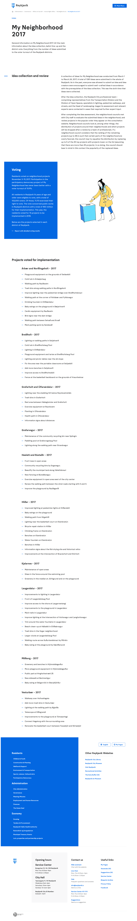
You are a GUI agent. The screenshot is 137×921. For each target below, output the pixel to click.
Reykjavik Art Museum (93, 779)
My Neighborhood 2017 (74, 11)
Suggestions (84, 901)
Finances (16, 804)
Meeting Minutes (19, 797)
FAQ (84, 880)
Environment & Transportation (24, 770)
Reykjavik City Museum (93, 763)
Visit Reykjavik (90, 767)
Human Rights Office (49, 11)
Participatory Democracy (22, 778)
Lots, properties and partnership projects (28, 838)
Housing (16, 819)
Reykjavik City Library (93, 759)
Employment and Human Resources (26, 800)
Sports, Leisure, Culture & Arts (24, 774)
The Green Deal (18, 808)
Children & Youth (19, 759)
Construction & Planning (22, 763)
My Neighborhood (61, 11)
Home (12, 12)
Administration (19, 11)
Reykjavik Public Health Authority (25, 827)
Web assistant (84, 866)
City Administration (20, 789)
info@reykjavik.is (84, 886)
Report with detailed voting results (27, 231)
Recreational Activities (93, 771)
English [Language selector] (105, 745)
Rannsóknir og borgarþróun (23, 831)
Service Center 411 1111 (84, 894)
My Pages (119, 745)
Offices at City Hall (38, 11)
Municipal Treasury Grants (22, 834)
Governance (27, 11)
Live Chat (84, 873)
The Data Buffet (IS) (92, 775)
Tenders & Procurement (21, 823)
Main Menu (120, 6)
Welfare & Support (20, 766)
